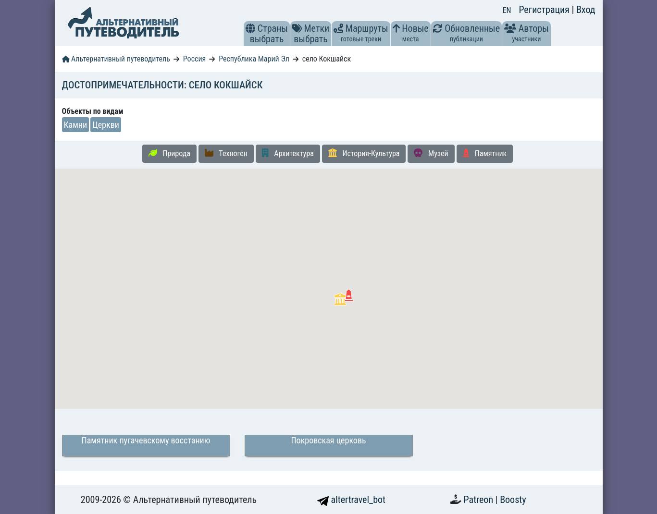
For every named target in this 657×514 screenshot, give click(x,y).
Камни (75, 125)
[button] (250, 28)
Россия (194, 58)
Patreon (480, 499)
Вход (585, 9)
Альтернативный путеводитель (116, 58)
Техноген (226, 153)
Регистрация (545, 9)
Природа (169, 153)
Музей (431, 153)
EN (507, 10)
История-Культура (364, 153)
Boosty (513, 499)
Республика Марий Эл (254, 58)
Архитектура (288, 153)
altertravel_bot (351, 499)
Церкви (105, 125)
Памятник (485, 153)
